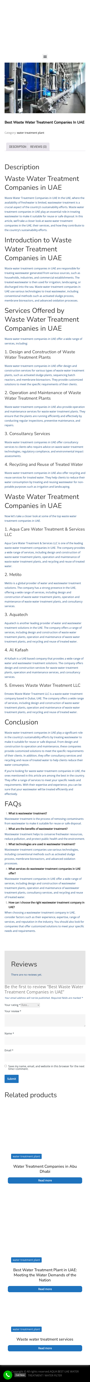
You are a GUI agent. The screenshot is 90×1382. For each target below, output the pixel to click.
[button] (45, 56)
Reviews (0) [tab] (38, 147)
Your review (13, 1011)
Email (9, 1050)
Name (9, 1033)
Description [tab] (17, 147)
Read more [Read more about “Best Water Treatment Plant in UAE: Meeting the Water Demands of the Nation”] (45, 1289)
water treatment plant (30, 133)
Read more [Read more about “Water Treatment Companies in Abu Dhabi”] (45, 1180)
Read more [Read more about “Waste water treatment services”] (45, 1348)
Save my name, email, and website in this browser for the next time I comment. (46, 1067)
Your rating (13, 1005)
